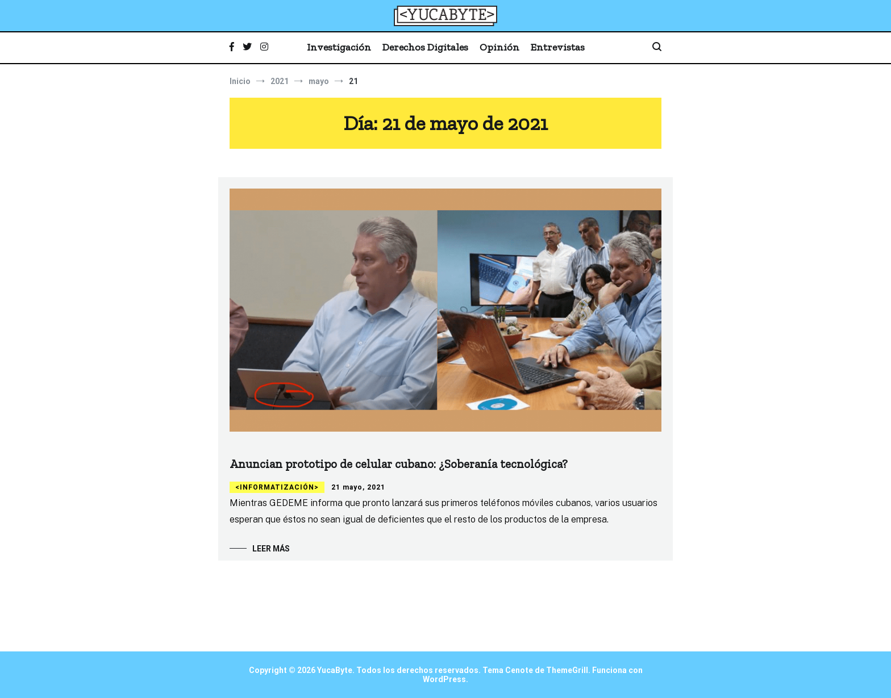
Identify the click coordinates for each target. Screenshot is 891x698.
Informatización (277, 487)
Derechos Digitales (425, 47)
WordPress (444, 679)
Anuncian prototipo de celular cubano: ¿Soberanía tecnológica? (399, 464)
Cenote (519, 670)
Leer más (271, 548)
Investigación (339, 47)
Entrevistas (558, 47)
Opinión (499, 47)
